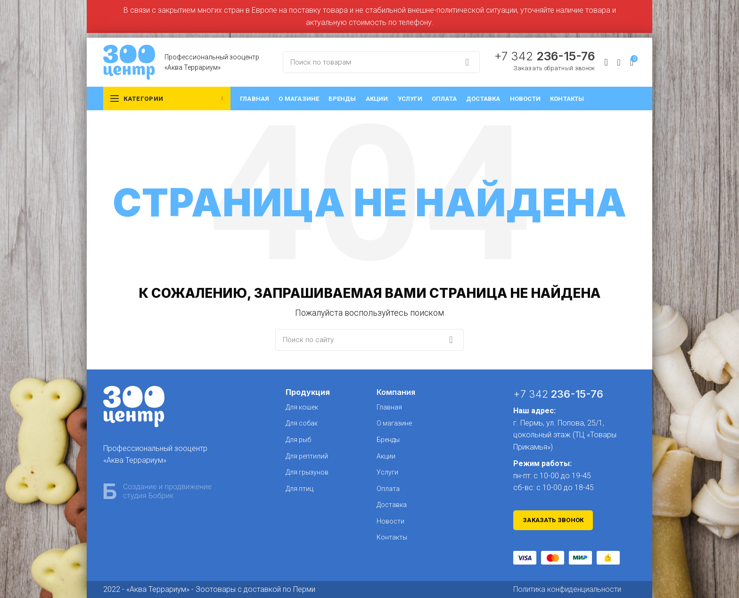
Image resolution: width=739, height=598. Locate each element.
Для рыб (298, 439)
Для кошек (302, 407)
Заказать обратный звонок (554, 68)
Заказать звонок (553, 520)
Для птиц (299, 488)
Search (467, 62)
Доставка (392, 504)
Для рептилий (307, 456)
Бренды (388, 439)
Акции (386, 456)
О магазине (394, 423)
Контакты (392, 537)
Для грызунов (307, 472)
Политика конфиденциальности (567, 589)
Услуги (387, 472)
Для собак (302, 423)
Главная (389, 407)
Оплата (388, 488)
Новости (390, 521)
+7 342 (544, 56)
